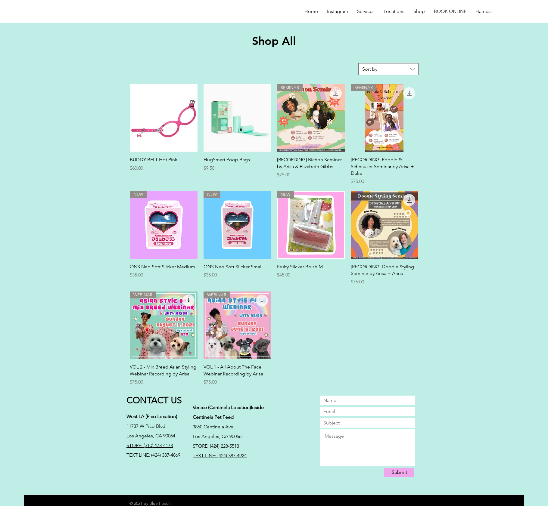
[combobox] (388, 69)
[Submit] (399, 472)
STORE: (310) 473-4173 (149, 445)
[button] (419, 11)
